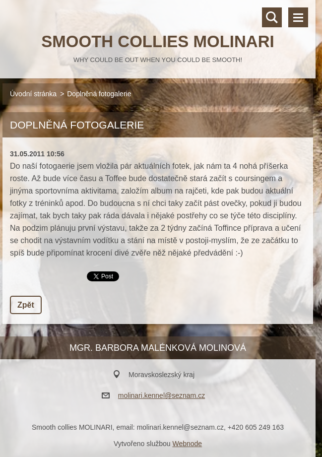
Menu (298, 17)
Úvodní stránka (33, 94)
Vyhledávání (272, 17)
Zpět (25, 305)
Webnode (187, 444)
